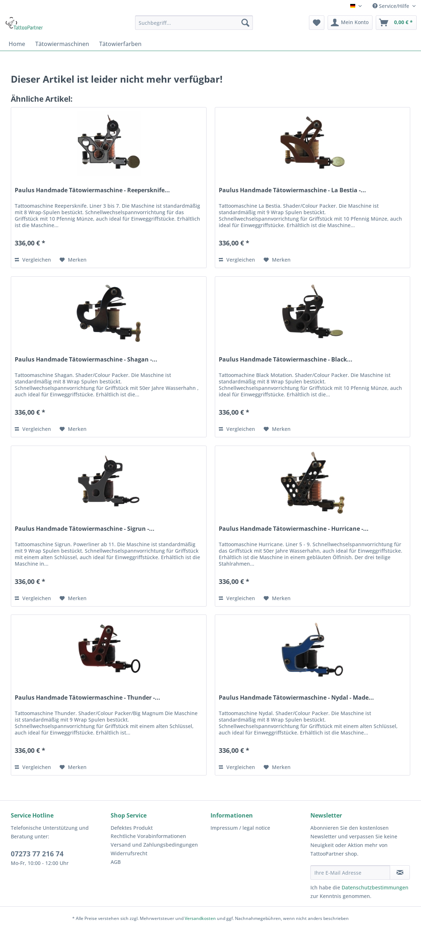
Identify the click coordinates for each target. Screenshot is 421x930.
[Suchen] (245, 22)
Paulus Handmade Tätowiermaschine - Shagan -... (86, 359)
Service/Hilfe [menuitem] (392, 6)
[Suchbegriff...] (194, 22)
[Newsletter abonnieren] (400, 872)
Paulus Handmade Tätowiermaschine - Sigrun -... (84, 529)
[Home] (17, 44)
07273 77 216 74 (37, 853)
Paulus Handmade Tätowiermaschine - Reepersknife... (92, 190)
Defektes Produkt (132, 827)
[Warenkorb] (396, 22)
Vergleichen (33, 259)
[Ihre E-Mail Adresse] (350, 872)
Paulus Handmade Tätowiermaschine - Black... (285, 359)
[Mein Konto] (350, 22)
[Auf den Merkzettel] (73, 259)
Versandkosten (200, 918)
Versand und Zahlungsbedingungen (154, 844)
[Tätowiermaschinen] (62, 44)
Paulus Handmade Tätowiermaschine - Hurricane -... (294, 529)
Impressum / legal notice (240, 827)
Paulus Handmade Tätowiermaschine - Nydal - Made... (296, 697)
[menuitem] (194, 22)
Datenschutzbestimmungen (375, 887)
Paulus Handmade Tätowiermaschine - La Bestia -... (292, 190)
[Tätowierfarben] (120, 44)
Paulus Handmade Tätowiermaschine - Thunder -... (87, 697)
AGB (116, 861)
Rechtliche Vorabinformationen (148, 836)
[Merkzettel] (316, 22)
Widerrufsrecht (129, 853)
